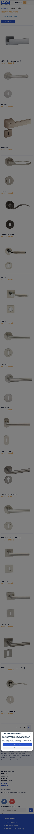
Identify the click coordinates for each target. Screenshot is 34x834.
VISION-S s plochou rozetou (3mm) (13, 667)
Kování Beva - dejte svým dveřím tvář (6, 3)
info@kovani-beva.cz (12, 825)
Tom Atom (23, 792)
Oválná (15, 16)
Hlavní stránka (5, 8)
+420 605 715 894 (11, 822)
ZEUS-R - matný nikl (8, 711)
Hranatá (9, 16)
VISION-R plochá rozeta (9, 494)
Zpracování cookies (18, 742)
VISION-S (4, 581)
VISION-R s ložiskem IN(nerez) (11, 537)
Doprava (4, 773)
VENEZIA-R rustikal (7, 234)
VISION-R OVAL (6, 451)
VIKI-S (3, 321)
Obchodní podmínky (7, 771)
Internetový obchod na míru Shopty (10, 792)
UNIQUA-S (4, 147)
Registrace (4, 785)
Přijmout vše (17, 745)
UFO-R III (4, 104)
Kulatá (4, 16)
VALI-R (3, 191)
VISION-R (4, 364)
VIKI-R (3, 277)
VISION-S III (5, 624)
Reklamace (4, 776)
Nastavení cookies (7, 781)
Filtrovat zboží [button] (8, 21)
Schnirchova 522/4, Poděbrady (15, 828)
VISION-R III (5, 407)
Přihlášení (4, 783)
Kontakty (4, 778)
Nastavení (17, 748)
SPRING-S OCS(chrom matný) (11, 60)
